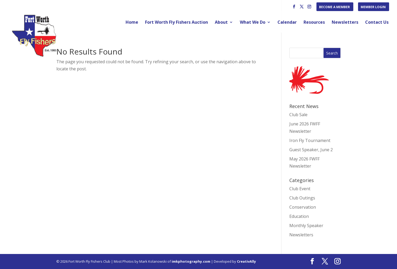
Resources (314, 22)
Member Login (373, 7)
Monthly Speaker (306, 225)
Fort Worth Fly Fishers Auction (176, 22)
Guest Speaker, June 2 (311, 150)
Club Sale (298, 115)
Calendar (287, 22)
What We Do (252, 22)
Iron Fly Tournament (309, 140)
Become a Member (334, 7)
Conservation (302, 207)
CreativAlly (246, 261)
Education (299, 216)
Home (132, 22)
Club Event (299, 189)
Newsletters (345, 22)
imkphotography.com (191, 261)
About (221, 22)
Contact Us (377, 22)
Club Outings (302, 198)
